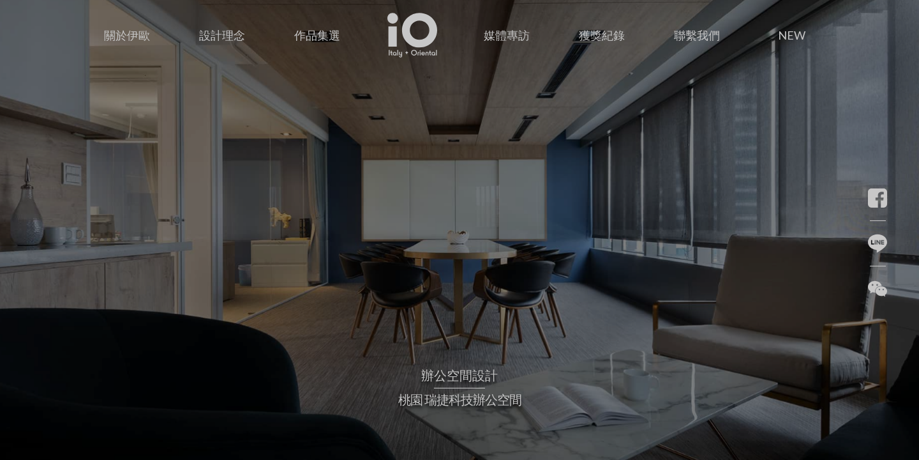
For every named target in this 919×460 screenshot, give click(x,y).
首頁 (412, 16)
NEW (791, 35)
